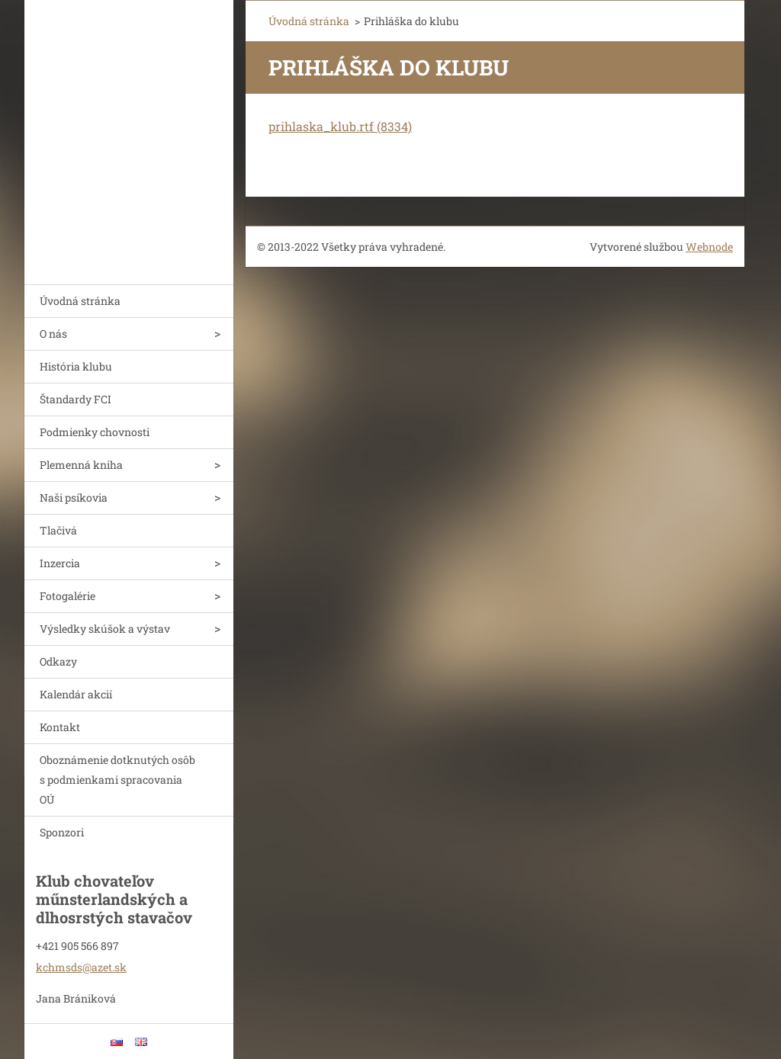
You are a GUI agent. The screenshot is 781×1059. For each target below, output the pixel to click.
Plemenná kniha (81, 464)
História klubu (76, 366)
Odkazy (58, 661)
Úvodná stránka (80, 301)
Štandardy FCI (75, 399)
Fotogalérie (67, 596)
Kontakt (60, 727)
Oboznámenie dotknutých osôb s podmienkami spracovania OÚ (117, 780)
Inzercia (60, 563)
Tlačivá (58, 530)
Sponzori (62, 832)
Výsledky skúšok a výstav (105, 628)
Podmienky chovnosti (94, 432)
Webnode (709, 246)
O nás (53, 333)
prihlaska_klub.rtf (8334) (340, 126)
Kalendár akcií (76, 694)
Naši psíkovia (74, 497)
